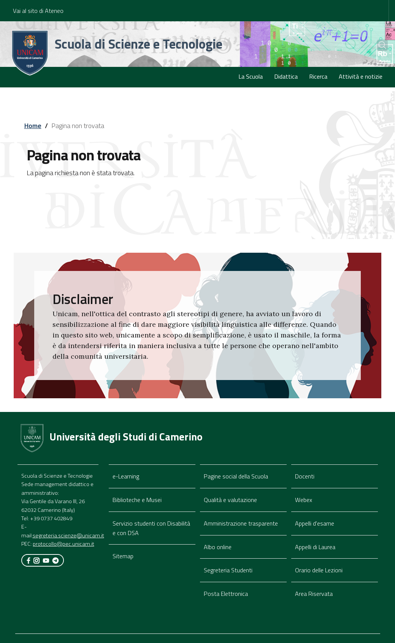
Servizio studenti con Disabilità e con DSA (151, 528)
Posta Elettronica (226, 593)
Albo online (218, 546)
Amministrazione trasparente (241, 523)
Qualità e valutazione (230, 499)
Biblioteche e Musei (137, 499)
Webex (303, 499)
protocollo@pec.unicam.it (63, 544)
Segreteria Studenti (228, 570)
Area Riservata (314, 593)
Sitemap (123, 556)
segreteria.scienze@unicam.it (68, 535)
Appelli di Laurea (315, 546)
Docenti (304, 476)
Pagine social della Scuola (236, 476)
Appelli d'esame (314, 523)
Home (32, 125)
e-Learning (126, 476)
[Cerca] (377, 45)
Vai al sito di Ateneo (38, 10)
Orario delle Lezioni (319, 570)
